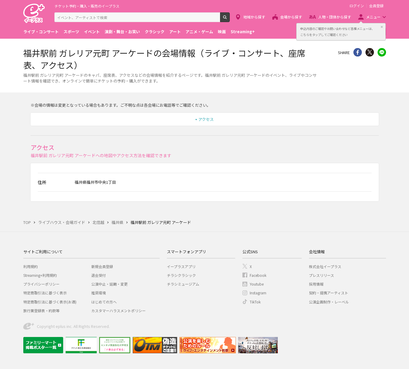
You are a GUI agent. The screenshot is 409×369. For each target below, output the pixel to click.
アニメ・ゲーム (199, 31)
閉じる (381, 26)
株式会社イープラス (325, 266)
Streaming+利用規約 (40, 275)
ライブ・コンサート (41, 31)
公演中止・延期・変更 (109, 283)
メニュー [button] (373, 16)
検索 (229, 19)
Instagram (258, 292)
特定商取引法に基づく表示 (45, 292)
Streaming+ (243, 31)
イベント (92, 31)
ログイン (356, 6)
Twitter (369, 52)
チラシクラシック (181, 275)
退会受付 (98, 275)
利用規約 (30, 266)
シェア (357, 52)
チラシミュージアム (183, 283)
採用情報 (316, 283)
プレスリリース (321, 275)
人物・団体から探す (334, 16)
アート (175, 31)
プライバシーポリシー (41, 283)
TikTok (255, 301)
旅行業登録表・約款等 (41, 310)
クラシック (154, 31)
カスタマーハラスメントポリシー (118, 310)
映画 (222, 31)
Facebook (258, 275)
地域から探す (254, 16)
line (382, 52)
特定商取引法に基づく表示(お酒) (49, 301)
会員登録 (376, 6)
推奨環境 (98, 292)
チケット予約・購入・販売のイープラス (86, 5)
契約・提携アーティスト (328, 292)
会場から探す (291, 16)
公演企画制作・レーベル (329, 301)
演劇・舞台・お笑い (122, 31)
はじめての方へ (104, 301)
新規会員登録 (102, 266)
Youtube (257, 283)
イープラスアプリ (181, 266)
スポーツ (71, 31)
